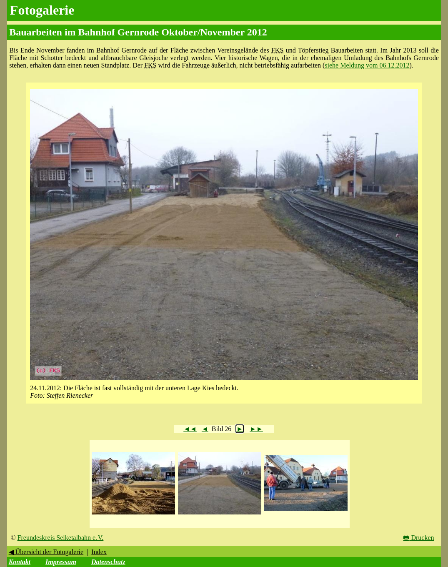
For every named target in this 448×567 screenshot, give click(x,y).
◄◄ (190, 428)
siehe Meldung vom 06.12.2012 (367, 65)
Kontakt (19, 561)
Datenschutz (108, 561)
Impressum (60, 561)
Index (98, 551)
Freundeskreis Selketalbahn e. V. (61, 537)
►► (256, 428)
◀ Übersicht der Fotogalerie (46, 551)
